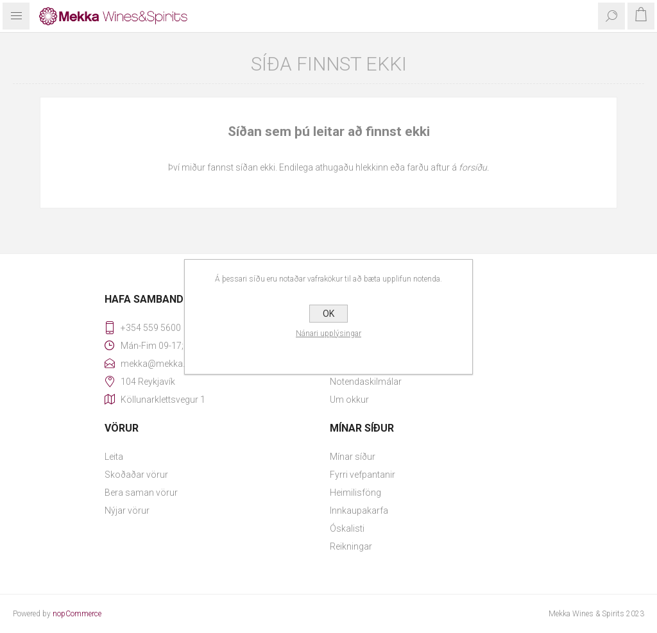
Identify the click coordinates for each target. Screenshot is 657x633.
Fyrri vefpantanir (362, 474)
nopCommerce (77, 613)
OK (328, 313)
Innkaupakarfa (359, 510)
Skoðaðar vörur (136, 474)
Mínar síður (352, 457)
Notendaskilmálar (366, 381)
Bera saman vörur (141, 492)
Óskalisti (347, 528)
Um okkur (349, 399)
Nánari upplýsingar (328, 333)
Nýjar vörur (127, 510)
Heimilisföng (355, 492)
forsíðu (473, 167)
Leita (114, 457)
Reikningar (351, 546)
